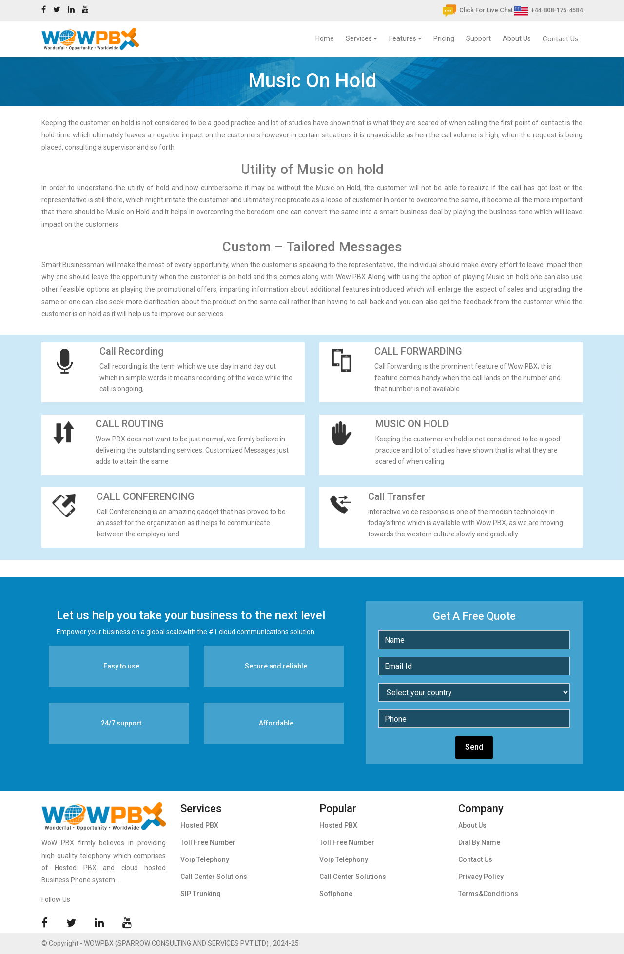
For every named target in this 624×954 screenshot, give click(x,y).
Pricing (443, 38)
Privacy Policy (481, 876)
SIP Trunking (200, 893)
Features (405, 38)
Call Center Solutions (213, 876)
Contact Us (561, 39)
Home (326, 37)
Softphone (335, 893)
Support (478, 38)
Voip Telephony (204, 859)
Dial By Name (479, 842)
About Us (517, 38)
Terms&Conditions (488, 893)
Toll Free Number (207, 842)
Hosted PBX (199, 825)
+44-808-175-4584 (548, 10)
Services (361, 38)
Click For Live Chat (478, 10)
